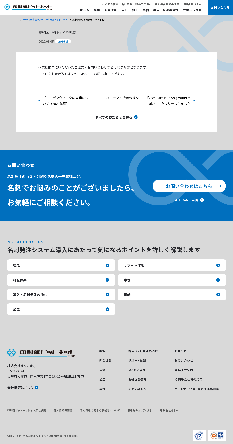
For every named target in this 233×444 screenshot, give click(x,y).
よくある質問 (110, 4)
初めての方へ (143, 4)
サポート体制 (192, 10)
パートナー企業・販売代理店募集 (197, 389)
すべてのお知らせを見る (114, 117)
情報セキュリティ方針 (140, 410)
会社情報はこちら (20, 387)
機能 (97, 10)
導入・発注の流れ (165, 10)
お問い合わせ (184, 360)
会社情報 (126, 4)
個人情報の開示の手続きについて (100, 410)
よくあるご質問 (186, 199)
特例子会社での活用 (167, 4)
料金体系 (110, 10)
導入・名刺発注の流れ (30, 294)
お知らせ (180, 351)
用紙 (124, 10)
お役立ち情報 (137, 379)
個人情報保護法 (62, 410)
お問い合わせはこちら (189, 186)
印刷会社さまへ (192, 4)
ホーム (84, 10)
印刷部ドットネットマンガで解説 (26, 410)
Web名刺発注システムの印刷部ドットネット (45, 19)
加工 (135, 10)
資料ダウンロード (187, 370)
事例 (146, 10)
